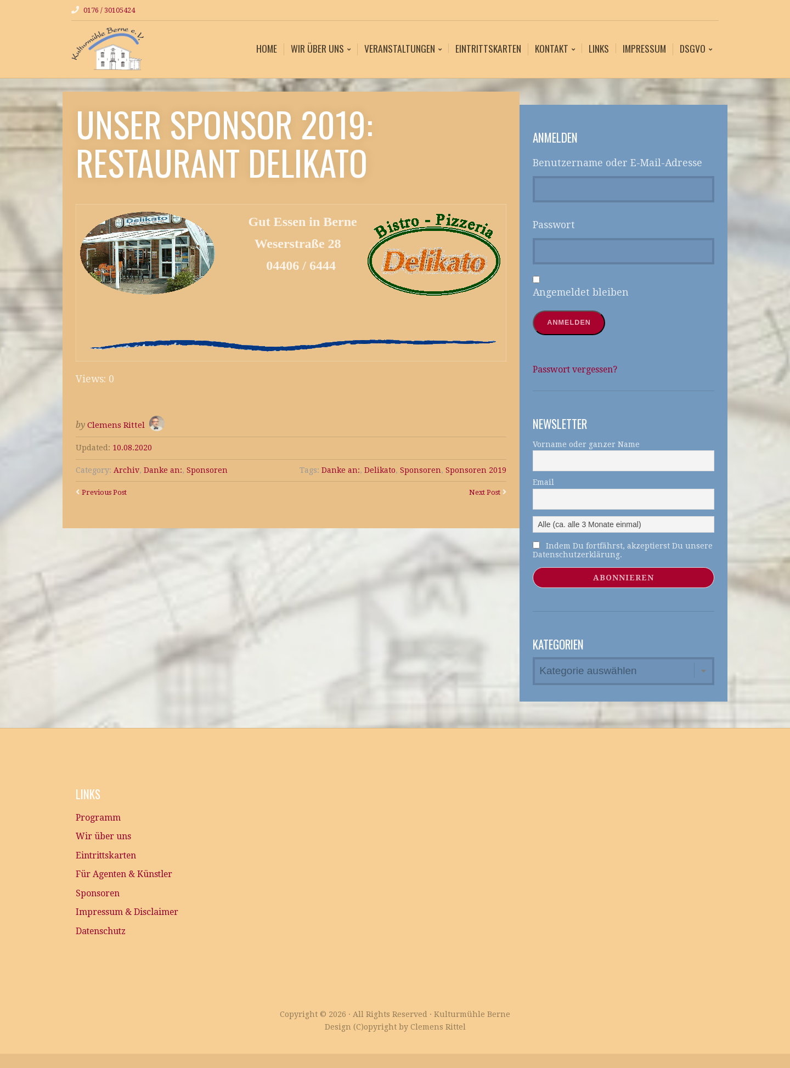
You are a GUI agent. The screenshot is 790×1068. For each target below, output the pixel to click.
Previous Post (108, 491)
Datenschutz (105, 944)
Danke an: (162, 469)
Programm (100, 820)
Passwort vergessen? (581, 369)
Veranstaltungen (399, 49)
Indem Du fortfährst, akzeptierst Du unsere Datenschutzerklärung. (623, 551)
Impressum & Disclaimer (133, 924)
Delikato (380, 469)
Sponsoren (207, 469)
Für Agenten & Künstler (133, 882)
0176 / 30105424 (113, 9)
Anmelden (571, 322)
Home (266, 48)
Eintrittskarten (488, 48)
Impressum (644, 48)
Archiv (126, 469)
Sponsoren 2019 (475, 469)
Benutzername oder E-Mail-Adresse (617, 162)
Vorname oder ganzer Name (586, 444)
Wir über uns (317, 49)
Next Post (482, 491)
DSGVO (693, 49)
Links (599, 48)
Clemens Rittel (116, 424)
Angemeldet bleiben (581, 291)
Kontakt (551, 49)
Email (543, 482)
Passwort (554, 224)
